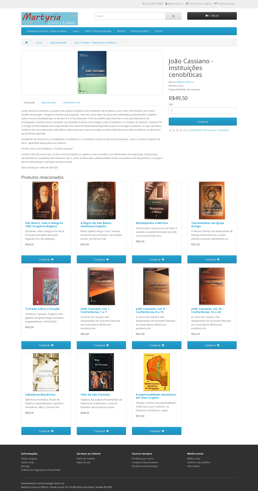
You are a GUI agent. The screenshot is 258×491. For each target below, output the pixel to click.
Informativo (193, 466)
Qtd (171, 104)
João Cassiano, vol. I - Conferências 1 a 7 (96, 310)
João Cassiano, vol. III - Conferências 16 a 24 (207, 310)
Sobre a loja (27, 462)
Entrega (25, 466)
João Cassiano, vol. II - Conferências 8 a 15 (151, 310)
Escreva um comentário (216, 130)
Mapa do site (84, 462)
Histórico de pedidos (198, 462)
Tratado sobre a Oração (42, 309)
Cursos (158, 31)
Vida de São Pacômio (95, 394)
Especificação (48, 102)
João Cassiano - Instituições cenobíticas (96, 42)
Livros (76, 31)
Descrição (29, 102)
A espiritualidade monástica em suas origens (156, 396)
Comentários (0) (71, 102)
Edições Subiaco (185, 82)
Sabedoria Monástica (40, 394)
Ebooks (121, 31)
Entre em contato (86, 458)
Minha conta (193, 458)
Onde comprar (29, 458)
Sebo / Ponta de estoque (98, 31)
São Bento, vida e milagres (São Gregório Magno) (44, 224)
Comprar (202, 121)
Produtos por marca (143, 458)
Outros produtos (140, 31)
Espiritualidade (59, 42)
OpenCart (59, 483)
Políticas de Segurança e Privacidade (40, 470)
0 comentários (194, 130)
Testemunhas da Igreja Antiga (207, 224)
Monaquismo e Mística (152, 223)
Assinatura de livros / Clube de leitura (47, 31)
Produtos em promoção (145, 466)
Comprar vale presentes (145, 462)
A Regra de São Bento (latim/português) (96, 224)
